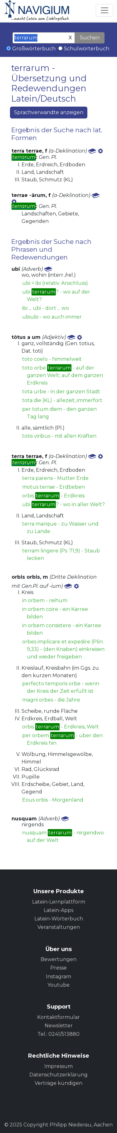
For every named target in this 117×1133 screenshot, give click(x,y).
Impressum (58, 1066)
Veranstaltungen (58, 927)
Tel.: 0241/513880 (58, 1034)
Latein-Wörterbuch (58, 919)
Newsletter (59, 1026)
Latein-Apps (58, 910)
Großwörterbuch (34, 49)
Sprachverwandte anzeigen (48, 112)
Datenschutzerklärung (58, 1075)
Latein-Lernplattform (58, 902)
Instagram (58, 976)
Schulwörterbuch (86, 49)
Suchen (90, 38)
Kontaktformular (58, 1017)
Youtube (58, 985)
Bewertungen (58, 959)
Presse (58, 968)
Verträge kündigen (58, 1083)
